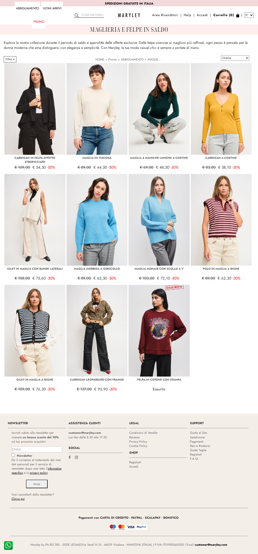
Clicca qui (18, 499)
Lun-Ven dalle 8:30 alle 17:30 (88, 437)
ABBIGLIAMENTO (27, 8)
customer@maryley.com (85, 432)
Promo (39, 21)
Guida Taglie (198, 450)
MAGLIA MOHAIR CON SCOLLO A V (159, 269)
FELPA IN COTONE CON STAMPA (159, 380)
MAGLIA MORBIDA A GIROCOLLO (97, 269)
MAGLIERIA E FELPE (161, 59)
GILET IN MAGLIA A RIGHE (34, 380)
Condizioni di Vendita (143, 432)
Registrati (135, 462)
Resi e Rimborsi (200, 446)
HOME (99, 59)
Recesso (134, 437)
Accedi (202, 15)
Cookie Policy (138, 446)
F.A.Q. (194, 458)
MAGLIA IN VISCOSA (96, 158)
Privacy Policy (138, 441)
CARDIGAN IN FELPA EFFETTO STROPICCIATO (34, 160)
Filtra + (10, 59)
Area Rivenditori (165, 15)
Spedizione (197, 437)
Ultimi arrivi (52, 8)
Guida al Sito (198, 432)
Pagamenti (196, 441)
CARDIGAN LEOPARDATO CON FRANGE (97, 380)
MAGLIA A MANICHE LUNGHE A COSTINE (159, 158)
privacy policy (39, 473)
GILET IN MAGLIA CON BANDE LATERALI (35, 269)
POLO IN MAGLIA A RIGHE (221, 269)
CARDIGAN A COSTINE (221, 158)
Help (187, 15)
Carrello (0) (223, 15)
